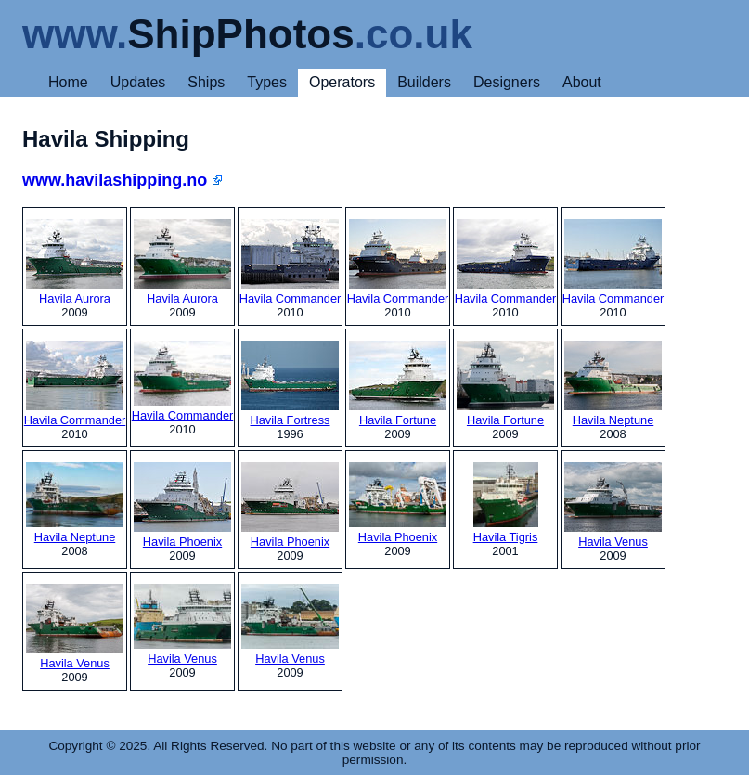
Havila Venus (613, 505)
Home (68, 82)
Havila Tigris (505, 503)
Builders (424, 82)
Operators (342, 82)
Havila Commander (290, 262)
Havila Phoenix (182, 505)
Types (267, 82)
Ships (206, 82)
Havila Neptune (613, 384)
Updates (138, 82)
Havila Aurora (74, 262)
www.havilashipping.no (114, 180)
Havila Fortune (397, 384)
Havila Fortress (290, 384)
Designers (506, 82)
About (581, 82)
